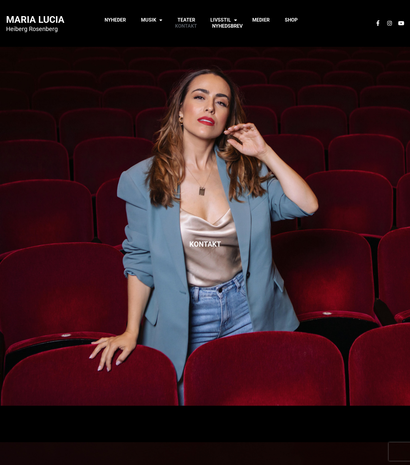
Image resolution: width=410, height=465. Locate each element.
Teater (186, 20)
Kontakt (186, 26)
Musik (151, 20)
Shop (291, 20)
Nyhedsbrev (227, 26)
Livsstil (223, 20)
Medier (261, 20)
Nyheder (115, 20)
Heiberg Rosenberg (32, 29)
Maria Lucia (35, 19)
